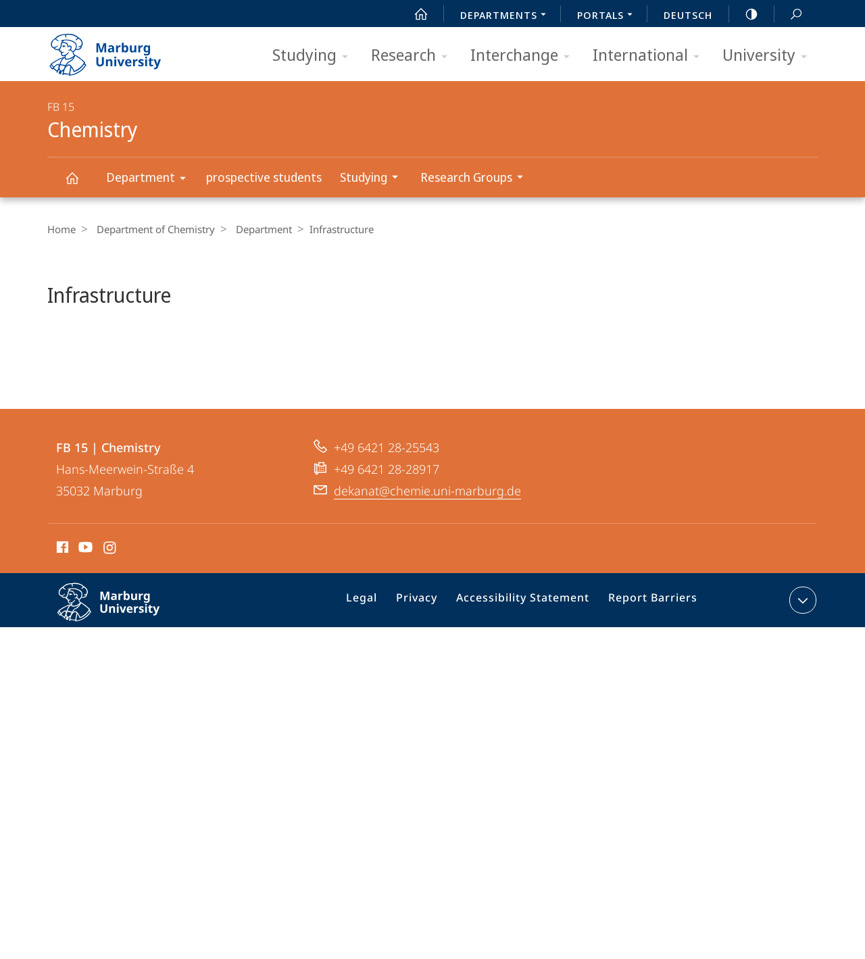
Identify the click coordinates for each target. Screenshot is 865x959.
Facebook (61, 603)
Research (413, 55)
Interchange (524, 55)
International (650, 55)
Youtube (84, 603)
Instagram (110, 603)
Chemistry (80, 184)
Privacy (429, 657)
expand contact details (801, 654)
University (769, 55)
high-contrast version (744, 14)
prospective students (264, 177)
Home (61, 229)
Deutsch (688, 15)
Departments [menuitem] (506, 16)
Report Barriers (649, 657)
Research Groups (476, 179)
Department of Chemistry (152, 229)
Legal (379, 657)
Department (150, 179)
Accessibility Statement (528, 657)
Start (413, 14)
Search (788, 14)
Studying (314, 55)
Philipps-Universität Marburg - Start (120, 50)
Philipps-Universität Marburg (123, 667)
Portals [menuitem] (608, 16)
